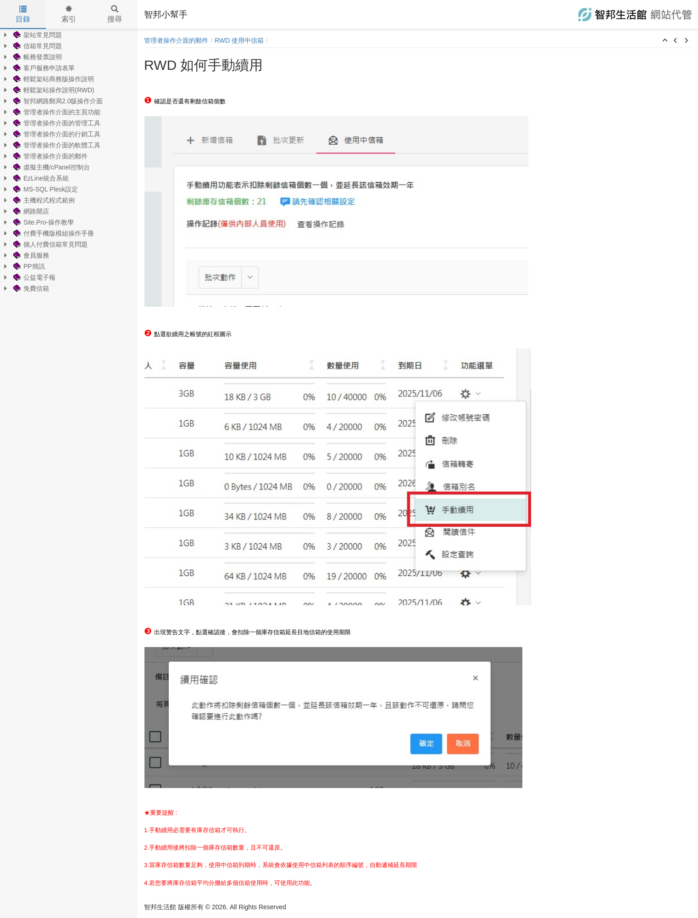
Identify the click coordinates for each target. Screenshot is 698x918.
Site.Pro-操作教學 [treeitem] (42, 222)
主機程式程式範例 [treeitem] (43, 200)
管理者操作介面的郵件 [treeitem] (49, 156)
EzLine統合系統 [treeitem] (40, 178)
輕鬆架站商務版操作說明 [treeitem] (52, 78)
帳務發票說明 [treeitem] (36, 56)
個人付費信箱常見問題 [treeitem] (49, 244)
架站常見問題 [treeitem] (36, 34)
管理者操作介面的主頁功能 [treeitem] (55, 112)
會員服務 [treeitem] (30, 255)
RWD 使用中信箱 (239, 40)
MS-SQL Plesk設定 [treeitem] (44, 189)
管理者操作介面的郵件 (176, 40)
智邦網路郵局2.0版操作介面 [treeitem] (57, 101)
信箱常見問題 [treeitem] (36, 45)
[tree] (69, 161)
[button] (664, 40)
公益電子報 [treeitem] (33, 277)
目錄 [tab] (23, 14)
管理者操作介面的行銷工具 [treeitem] (55, 134)
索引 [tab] (68, 14)
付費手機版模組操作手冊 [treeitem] (52, 233)
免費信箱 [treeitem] (30, 288)
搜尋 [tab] (114, 14)
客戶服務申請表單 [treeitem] (43, 67)
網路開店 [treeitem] (30, 211)
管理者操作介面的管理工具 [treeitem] (55, 123)
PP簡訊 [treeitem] (28, 266)
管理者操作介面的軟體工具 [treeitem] (55, 145)
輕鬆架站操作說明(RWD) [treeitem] (52, 90)
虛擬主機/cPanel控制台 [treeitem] (50, 167)
